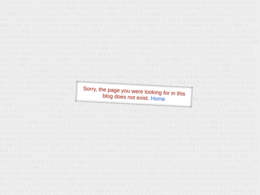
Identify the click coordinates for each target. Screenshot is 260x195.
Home (158, 98)
